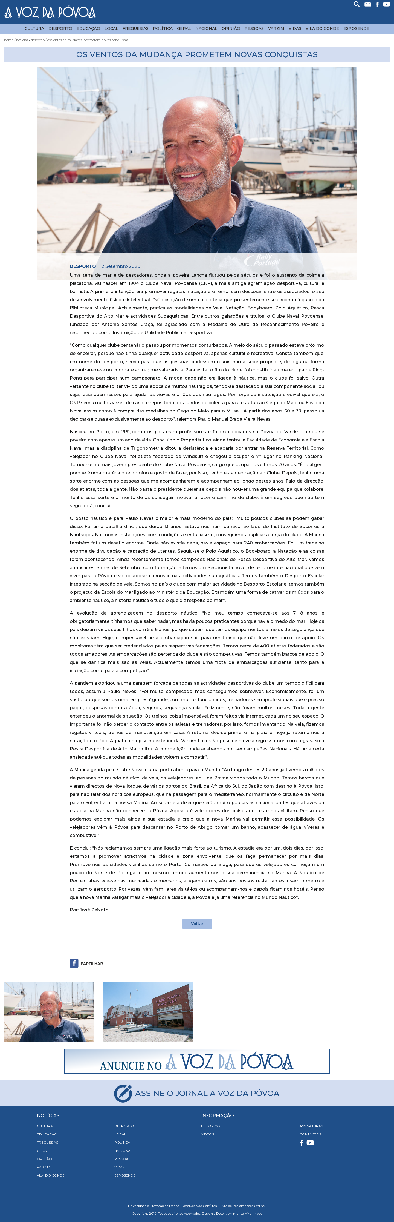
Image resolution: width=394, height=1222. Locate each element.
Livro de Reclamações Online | (242, 1206)
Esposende (356, 28)
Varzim (276, 28)
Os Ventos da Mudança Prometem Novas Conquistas (87, 40)
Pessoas (254, 28)
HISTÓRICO (210, 1126)
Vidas (295, 28)
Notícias (22, 40)
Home (8, 40)
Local (111, 28)
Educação (88, 28)
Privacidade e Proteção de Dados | (154, 1206)
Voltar (197, 923)
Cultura (34, 28)
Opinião (231, 28)
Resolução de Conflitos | (200, 1206)
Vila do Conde (322, 28)
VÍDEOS (207, 1134)
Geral (184, 28)
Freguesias (136, 28)
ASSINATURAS (311, 1126)
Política (163, 28)
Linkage (256, 1213)
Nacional (206, 28)
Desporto (60, 28)
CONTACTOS (310, 1134)
